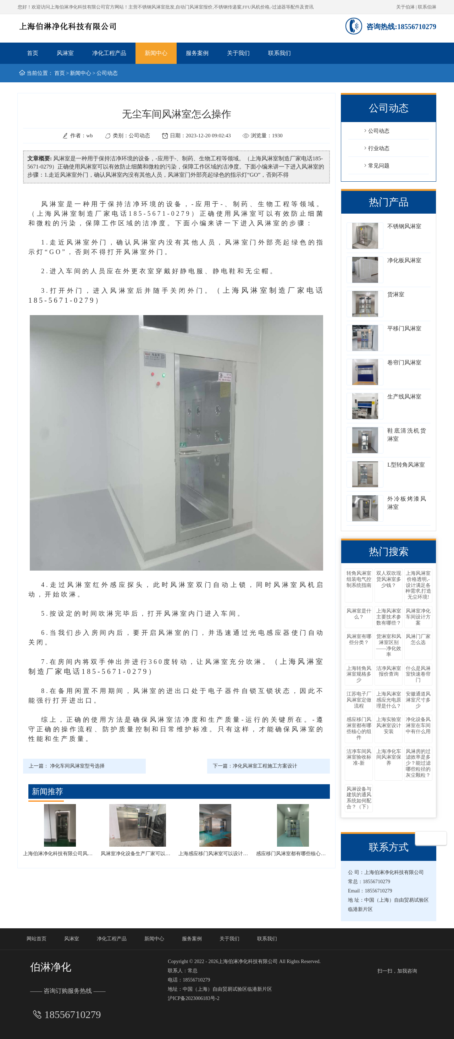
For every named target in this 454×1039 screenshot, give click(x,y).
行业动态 (375, 148)
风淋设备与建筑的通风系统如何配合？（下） (359, 797)
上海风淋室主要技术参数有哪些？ (388, 617)
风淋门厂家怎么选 (418, 639)
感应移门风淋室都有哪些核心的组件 (359, 728)
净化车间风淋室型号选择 (77, 766)
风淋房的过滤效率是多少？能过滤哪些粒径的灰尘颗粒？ (418, 763)
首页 (32, 53)
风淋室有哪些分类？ (359, 639)
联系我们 (279, 53)
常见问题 (375, 166)
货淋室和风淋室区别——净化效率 (388, 645)
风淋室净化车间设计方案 (418, 617)
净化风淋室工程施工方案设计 (265, 766)
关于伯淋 (405, 7)
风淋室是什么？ (359, 614)
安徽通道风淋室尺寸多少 (418, 700)
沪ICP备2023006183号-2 (193, 998)
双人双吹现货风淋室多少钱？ (388, 579)
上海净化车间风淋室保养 (388, 757)
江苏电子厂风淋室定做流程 (359, 700)
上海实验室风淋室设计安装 (388, 725)
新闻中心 (156, 53)
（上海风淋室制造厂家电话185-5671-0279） (114, 213)
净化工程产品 (109, 53)
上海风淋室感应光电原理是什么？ (388, 700)
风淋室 (65, 53)
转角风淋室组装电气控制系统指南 (359, 579)
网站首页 (36, 938)
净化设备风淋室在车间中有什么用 (418, 725)
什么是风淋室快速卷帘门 (418, 674)
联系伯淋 (427, 7)
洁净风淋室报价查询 (388, 671)
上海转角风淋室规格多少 (359, 674)
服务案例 (197, 53)
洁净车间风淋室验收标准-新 (359, 757)
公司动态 (107, 73)
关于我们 (238, 53)
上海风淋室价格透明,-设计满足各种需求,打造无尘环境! (418, 585)
